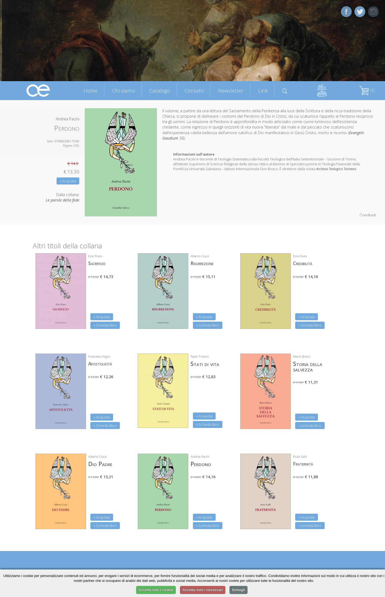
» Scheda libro (105, 325)
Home (91, 90)
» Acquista (68, 181)
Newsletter (230, 90)
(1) (366, 90)
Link (263, 90)
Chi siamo (123, 90)
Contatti (194, 90)
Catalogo (159, 90)
